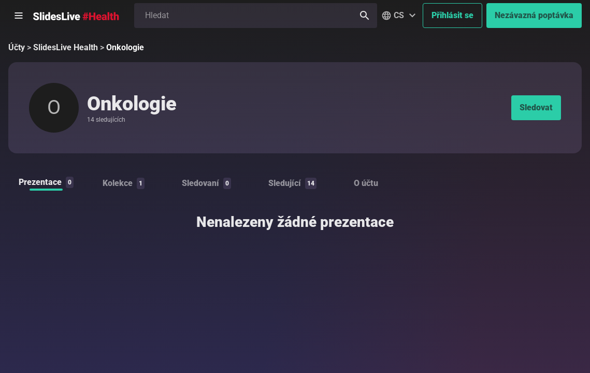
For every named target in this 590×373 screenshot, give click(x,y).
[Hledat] (364, 15)
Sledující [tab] (292, 183)
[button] (400, 15)
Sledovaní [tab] (206, 183)
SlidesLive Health (65, 47)
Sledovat (536, 107)
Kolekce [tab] (124, 183)
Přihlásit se (452, 15)
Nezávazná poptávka (534, 15)
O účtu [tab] (366, 183)
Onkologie (125, 47)
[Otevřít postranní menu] (18, 15)
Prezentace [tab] (46, 182)
